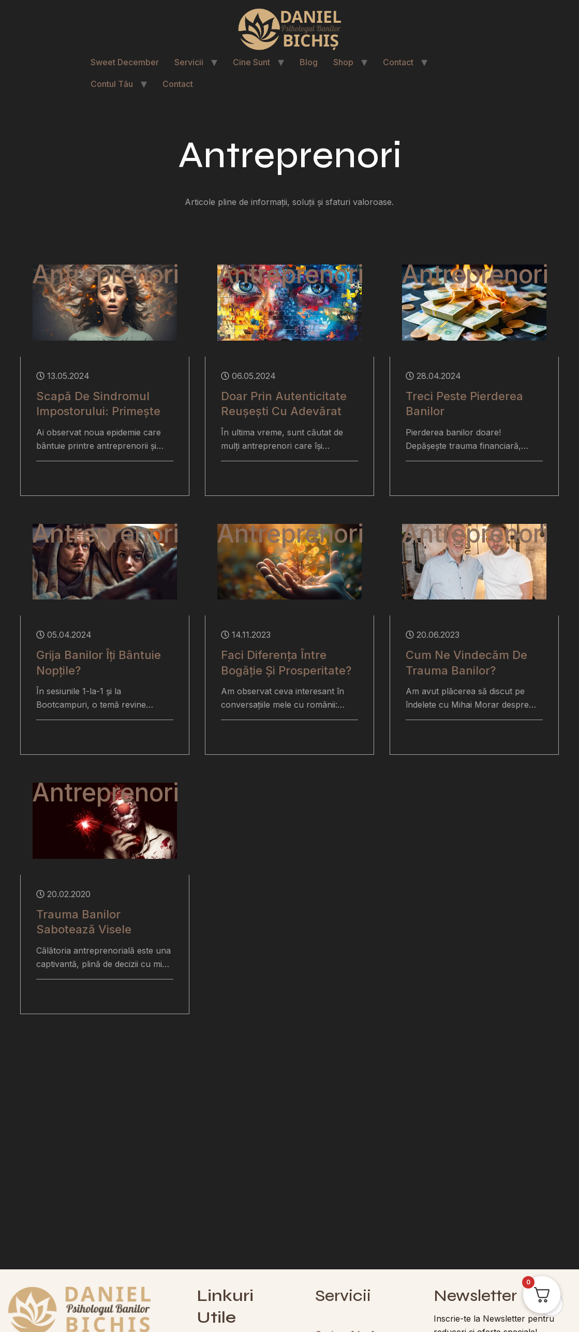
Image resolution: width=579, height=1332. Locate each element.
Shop (343, 62)
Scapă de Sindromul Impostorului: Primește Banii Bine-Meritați (98, 411)
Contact (398, 62)
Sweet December (125, 62)
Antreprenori (105, 274)
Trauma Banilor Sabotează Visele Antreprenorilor (83, 929)
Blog (309, 62)
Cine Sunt (251, 62)
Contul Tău (112, 84)
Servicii (188, 62)
